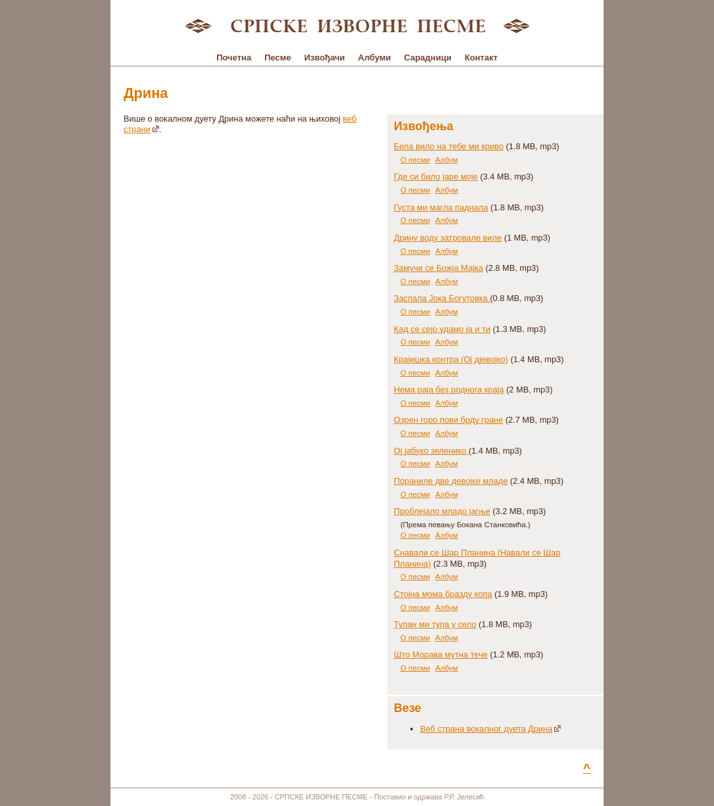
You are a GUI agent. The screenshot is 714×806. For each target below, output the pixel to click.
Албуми (374, 57)
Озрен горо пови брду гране (448, 420)
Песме (277, 57)
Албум (446, 160)
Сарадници (428, 57)
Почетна (233, 57)
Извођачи (324, 57)
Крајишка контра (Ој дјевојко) (451, 359)
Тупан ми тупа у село (435, 624)
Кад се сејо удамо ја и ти (442, 329)
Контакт (481, 57)
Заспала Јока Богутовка (442, 298)
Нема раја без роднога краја (449, 389)
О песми (415, 160)
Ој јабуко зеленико (431, 451)
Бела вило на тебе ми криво (449, 146)
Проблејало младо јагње (442, 511)
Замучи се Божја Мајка (438, 268)
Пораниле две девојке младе (451, 481)
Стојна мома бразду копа (443, 594)
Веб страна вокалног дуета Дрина (490, 729)
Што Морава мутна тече (441, 654)
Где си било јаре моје (436, 176)
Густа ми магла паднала (441, 207)
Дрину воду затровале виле (448, 238)
